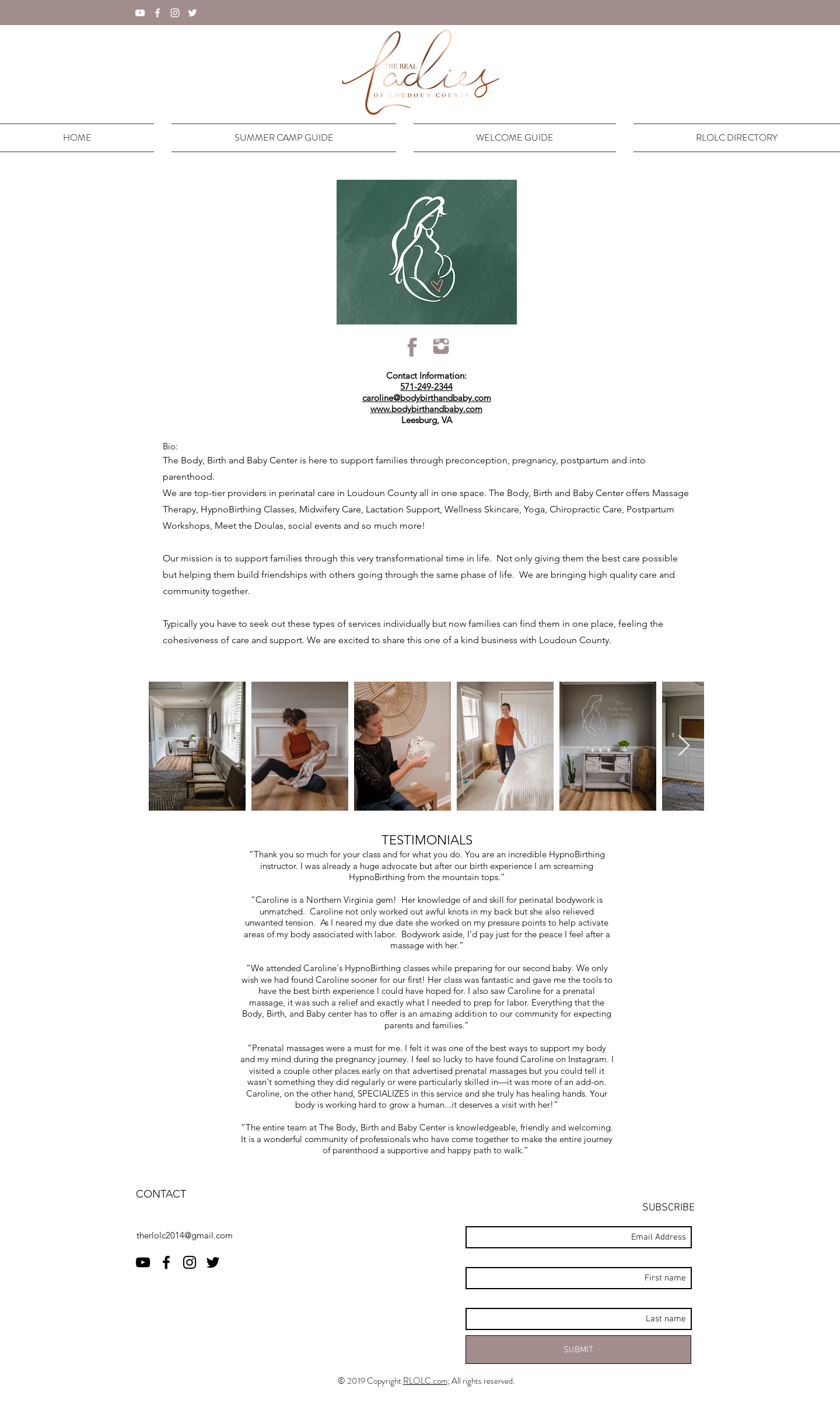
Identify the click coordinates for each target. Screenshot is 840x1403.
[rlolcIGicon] (441, 346)
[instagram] (175, 13)
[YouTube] (140, 13)
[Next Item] (684, 746)
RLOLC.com (425, 1380)
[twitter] (192, 13)
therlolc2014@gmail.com (184, 1235)
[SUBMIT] (578, 1349)
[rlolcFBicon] (412, 346)
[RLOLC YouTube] (143, 1262)
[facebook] (157, 13)
